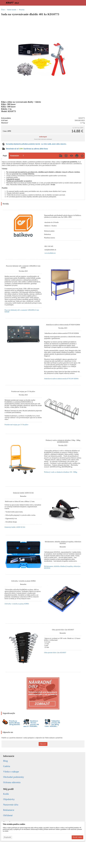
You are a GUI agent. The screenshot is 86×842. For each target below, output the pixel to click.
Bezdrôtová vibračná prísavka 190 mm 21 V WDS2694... (31, 723)
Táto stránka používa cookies (14, 824)
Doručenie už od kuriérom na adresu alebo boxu (27, 149)
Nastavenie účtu (10, 804)
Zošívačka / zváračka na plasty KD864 (17, 604)
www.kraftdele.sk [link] (50, 253)
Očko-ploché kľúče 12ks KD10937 (55, 652)
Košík (6, 794)
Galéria (6, 766)
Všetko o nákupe (11, 771)
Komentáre (14, 156)
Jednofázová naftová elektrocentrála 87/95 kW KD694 (61, 378)
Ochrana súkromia (11, 782)
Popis (5, 156)
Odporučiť (43, 744)
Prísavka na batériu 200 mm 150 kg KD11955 (14, 722)
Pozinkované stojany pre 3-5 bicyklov (16, 424)
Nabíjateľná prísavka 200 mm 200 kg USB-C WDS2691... (52, 723)
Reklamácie (8, 810)
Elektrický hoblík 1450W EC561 (15, 527)
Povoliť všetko (77, 837)
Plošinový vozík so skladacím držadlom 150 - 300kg (60, 472)
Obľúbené (8, 815)
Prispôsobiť (7, 837)
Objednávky (9, 799)
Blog (5, 761)
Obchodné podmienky (13, 777)
